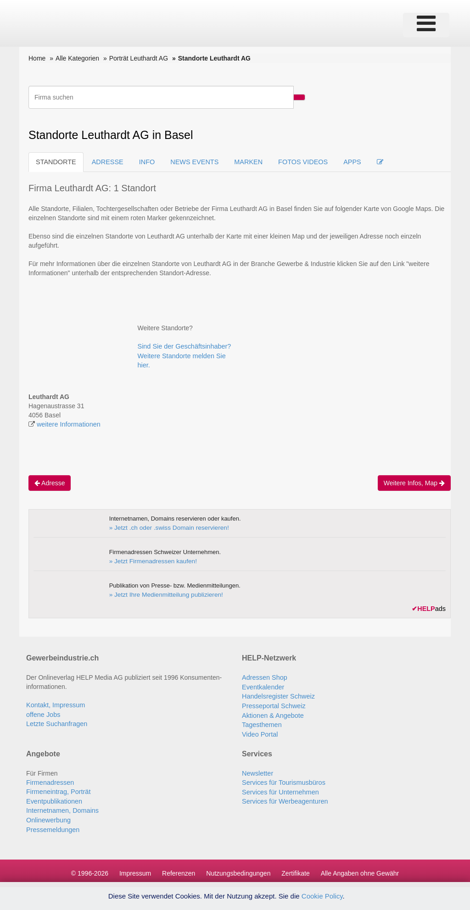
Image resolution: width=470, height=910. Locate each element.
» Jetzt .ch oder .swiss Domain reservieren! (166, 526)
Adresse (49, 482)
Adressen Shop (264, 676)
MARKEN (243, 162)
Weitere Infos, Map (414, 482)
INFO (144, 162)
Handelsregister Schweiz (277, 695)
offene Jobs (42, 713)
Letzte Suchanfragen (55, 722)
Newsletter (257, 770)
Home (36, 58)
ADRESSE (105, 162)
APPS (345, 162)
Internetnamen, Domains (61, 806)
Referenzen (178, 868)
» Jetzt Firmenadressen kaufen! (151, 560)
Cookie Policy (322, 896)
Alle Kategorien (77, 58)
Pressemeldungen (52, 825)
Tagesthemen (261, 722)
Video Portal (259, 731)
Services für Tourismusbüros (282, 779)
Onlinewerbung (47, 816)
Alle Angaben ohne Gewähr (360, 868)
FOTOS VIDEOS (297, 162)
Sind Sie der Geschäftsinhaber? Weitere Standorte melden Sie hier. (183, 355)
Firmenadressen (49, 779)
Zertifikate (295, 868)
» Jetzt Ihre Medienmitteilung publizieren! (163, 593)
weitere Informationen (68, 423)
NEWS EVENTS (191, 162)
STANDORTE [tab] (55, 162)
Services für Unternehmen (279, 788)
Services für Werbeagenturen (283, 797)
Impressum (135, 868)
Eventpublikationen (53, 797)
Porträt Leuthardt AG (138, 58)
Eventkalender (262, 685)
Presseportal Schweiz (273, 704)
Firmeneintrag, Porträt (57, 788)
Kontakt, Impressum (55, 704)
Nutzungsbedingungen (238, 868)
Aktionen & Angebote (272, 713)
